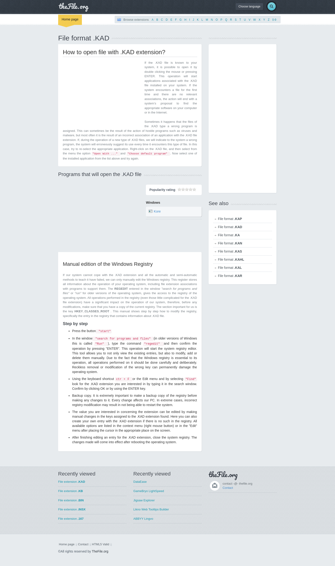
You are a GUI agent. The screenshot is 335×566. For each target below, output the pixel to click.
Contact (228, 487)
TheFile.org (100, 551)
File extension (71, 481)
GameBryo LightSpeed (148, 491)
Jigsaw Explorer (144, 500)
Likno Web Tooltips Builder (151, 509)
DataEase (140, 481)
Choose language (249, 6)
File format (230, 219)
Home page (70, 19)
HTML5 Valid (100, 544)
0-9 (274, 19)
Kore (157, 211)
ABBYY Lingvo (143, 518)
